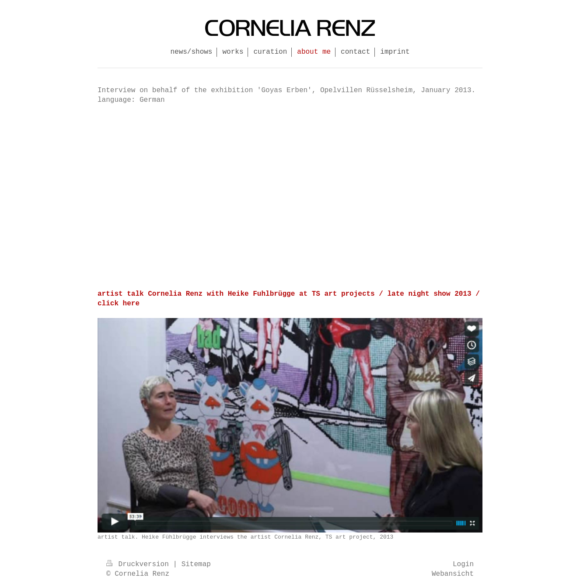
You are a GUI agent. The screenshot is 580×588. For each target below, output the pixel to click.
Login (463, 564)
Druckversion (139, 564)
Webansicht (453, 574)
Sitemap (196, 564)
